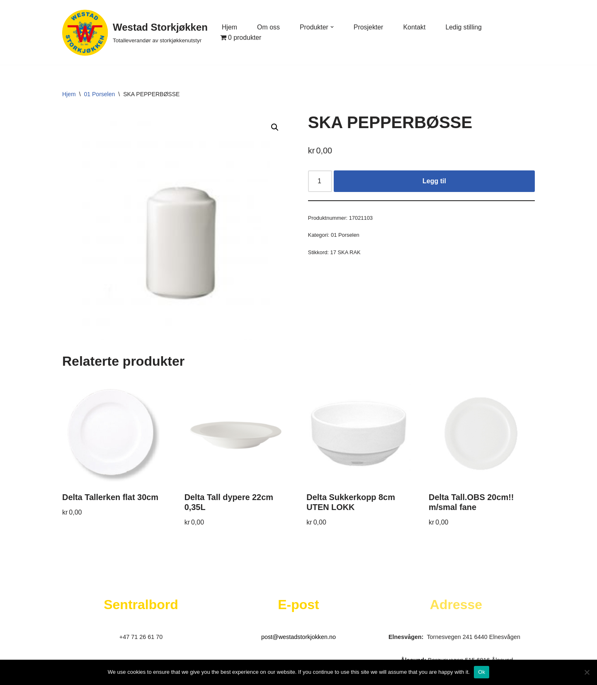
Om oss (268, 27)
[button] (332, 27)
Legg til (434, 181)
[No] (586, 672)
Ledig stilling (464, 27)
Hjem (229, 27)
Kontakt (415, 27)
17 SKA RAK (345, 253)
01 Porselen (99, 94)
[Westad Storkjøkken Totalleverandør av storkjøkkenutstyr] (135, 32)
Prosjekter (369, 27)
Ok (481, 672)
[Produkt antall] (320, 181)
